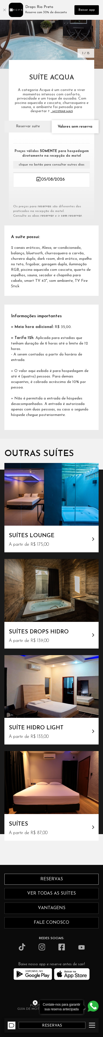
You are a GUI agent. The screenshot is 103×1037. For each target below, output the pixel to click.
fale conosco (51, 922)
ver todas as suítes (51, 893)
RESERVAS (52, 1026)
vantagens (51, 908)
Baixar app (87, 10)
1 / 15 (86, 53)
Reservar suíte (28, 126)
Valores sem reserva (75, 127)
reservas (51, 879)
